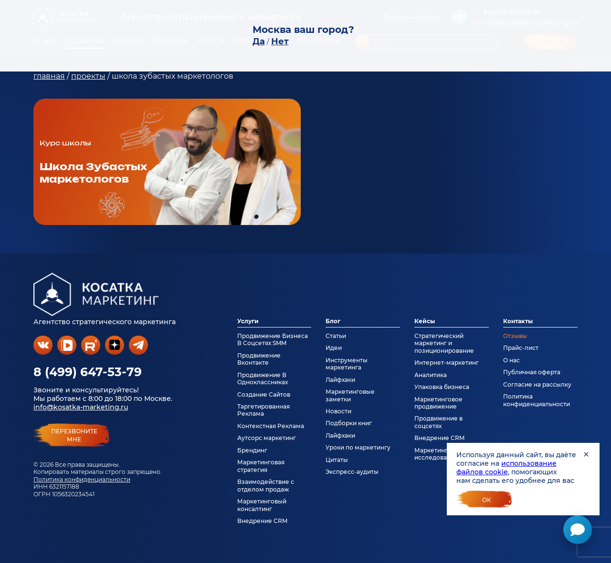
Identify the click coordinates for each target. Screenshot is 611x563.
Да (259, 41)
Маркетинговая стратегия (260, 466)
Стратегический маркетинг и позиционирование (444, 343)
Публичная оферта (531, 372)
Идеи (334, 347)
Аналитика (430, 375)
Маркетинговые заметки (350, 395)
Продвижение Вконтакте (259, 359)
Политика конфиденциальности (81, 479)
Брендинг (252, 450)
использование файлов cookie (506, 467)
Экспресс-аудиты (352, 471)
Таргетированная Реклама (263, 410)
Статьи (336, 335)
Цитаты (337, 459)
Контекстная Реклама (270, 426)
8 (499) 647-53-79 (87, 372)
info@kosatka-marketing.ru (80, 407)
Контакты (518, 321)
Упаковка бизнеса (441, 386)
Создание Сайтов (263, 394)
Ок (486, 499)
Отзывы (515, 335)
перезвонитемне (74, 435)
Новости (338, 411)
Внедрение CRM (262, 520)
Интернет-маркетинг (446, 362)
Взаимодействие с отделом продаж (265, 485)
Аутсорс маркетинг (266, 437)
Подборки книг (349, 423)
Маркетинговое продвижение (438, 403)
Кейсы (424, 321)
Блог (333, 321)
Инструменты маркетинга (347, 364)
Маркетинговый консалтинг (261, 505)
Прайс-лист (520, 347)
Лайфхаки (340, 379)
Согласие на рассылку (537, 384)
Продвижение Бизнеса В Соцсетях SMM (272, 339)
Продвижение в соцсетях (438, 422)
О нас (511, 360)
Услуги (248, 321)
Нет (280, 41)
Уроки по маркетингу (358, 447)
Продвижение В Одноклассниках (262, 378)
